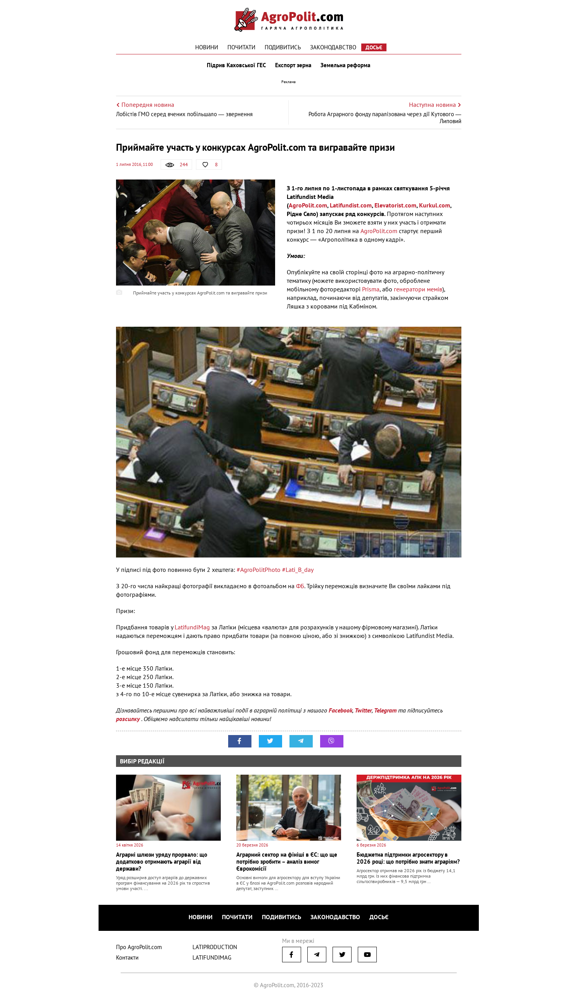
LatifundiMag (192, 627)
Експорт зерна (293, 65)
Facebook (340, 710)
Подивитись (283, 47)
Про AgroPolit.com (139, 947)
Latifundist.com (351, 205)
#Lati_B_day (297, 569)
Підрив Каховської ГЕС (236, 65)
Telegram (385, 710)
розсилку (128, 719)
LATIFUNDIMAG (211, 957)
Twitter (363, 710)
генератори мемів (418, 289)
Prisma (370, 289)
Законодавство (333, 47)
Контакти (127, 957)
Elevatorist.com (395, 205)
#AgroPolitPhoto (259, 569)
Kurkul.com (434, 205)
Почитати (241, 47)
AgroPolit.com (308, 205)
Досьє (374, 47)
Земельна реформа (345, 65)
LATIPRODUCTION (214, 947)
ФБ (300, 586)
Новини (206, 47)
